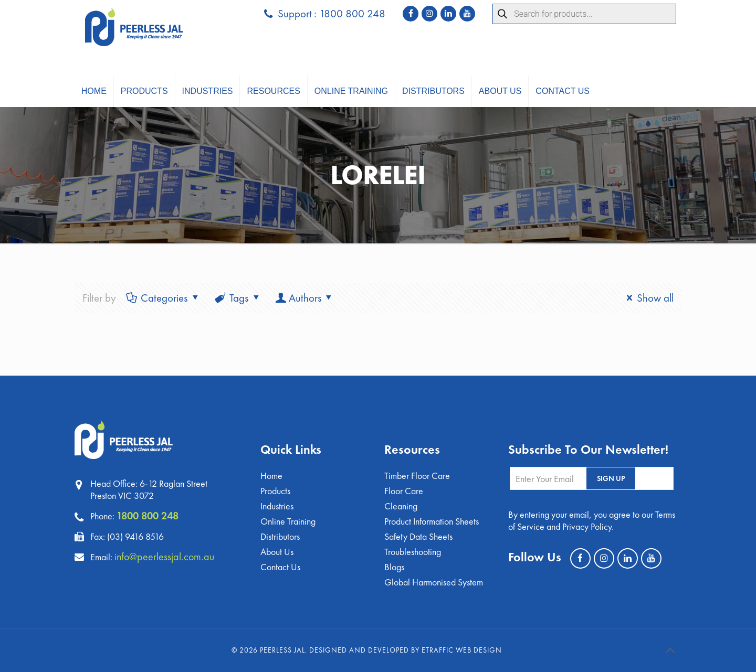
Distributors (280, 536)
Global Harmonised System (433, 582)
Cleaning (400, 506)
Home (271, 476)
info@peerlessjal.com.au (164, 556)
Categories (163, 298)
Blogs (394, 567)
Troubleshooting (412, 552)
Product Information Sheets (431, 521)
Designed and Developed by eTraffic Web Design (405, 650)
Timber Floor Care (417, 476)
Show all (648, 298)
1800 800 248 (147, 515)
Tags (238, 298)
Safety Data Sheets (418, 536)
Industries (276, 506)
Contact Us (280, 567)
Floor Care (403, 491)
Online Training (288, 521)
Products (275, 491)
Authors (305, 298)
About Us (276, 552)
